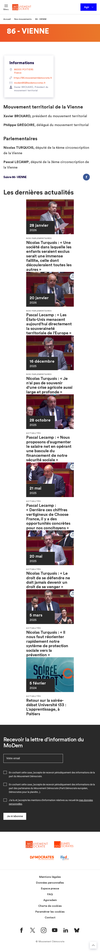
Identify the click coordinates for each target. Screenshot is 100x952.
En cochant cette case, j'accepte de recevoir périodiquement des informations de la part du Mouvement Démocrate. (52, 774)
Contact (50, 917)
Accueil (7, 19)
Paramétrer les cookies (50, 911)
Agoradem (50, 900)
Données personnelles (50, 882)
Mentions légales (50, 877)
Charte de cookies (50, 906)
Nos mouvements (23, 19)
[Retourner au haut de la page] (93, 945)
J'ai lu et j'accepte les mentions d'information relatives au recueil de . (51, 802)
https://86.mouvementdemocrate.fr (28, 78)
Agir (89, 7)
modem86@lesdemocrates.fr (27, 83)
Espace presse (50, 888)
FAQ (50, 894)
